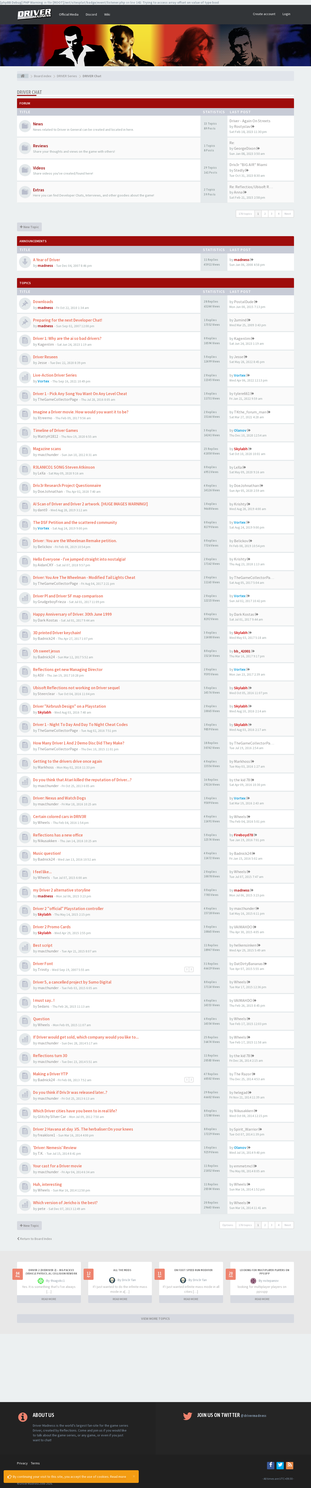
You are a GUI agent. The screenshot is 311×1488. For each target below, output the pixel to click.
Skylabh (241, 448)
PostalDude (243, 301)
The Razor (242, 1073)
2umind (240, 319)
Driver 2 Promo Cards (52, 927)
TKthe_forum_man (250, 411)
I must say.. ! (43, 1000)
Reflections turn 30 (50, 1055)
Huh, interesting (47, 1184)
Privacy (22, 1463)
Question (41, 1019)
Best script (42, 945)
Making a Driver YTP (50, 1074)
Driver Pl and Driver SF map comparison (68, 596)
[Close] (134, 1476)
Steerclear (46, 693)
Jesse (42, 362)
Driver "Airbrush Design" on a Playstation (69, 706)
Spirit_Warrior (246, 1129)
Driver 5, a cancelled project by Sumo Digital (72, 982)
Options (227, 1225)
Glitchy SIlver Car (52, 1116)
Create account (264, 14)
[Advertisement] (155, 1368)
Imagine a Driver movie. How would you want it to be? (81, 412)
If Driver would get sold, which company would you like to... (86, 1037)
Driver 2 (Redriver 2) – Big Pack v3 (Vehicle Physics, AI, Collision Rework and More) (51, 1273)
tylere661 (242, 393)
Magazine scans (47, 448)
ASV (41, 675)
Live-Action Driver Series (55, 375)
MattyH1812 (48, 436)
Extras (38, 190)
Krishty (240, 504)
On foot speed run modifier (193, 1270)
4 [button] (278, 213)
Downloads (43, 301)
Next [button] (288, 213)
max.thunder (48, 454)
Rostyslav (242, 126)
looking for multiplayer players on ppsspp (264, 1271)
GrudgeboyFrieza (52, 601)
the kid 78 (242, 779)
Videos (39, 168)
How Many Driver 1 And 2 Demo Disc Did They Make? (78, 743)
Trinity (43, 969)
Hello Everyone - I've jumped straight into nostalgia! (79, 559)
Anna (238, 192)
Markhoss (46, 767)
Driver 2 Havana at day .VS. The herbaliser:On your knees (83, 1129)
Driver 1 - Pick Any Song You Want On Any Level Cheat (80, 393)
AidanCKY (45, 564)
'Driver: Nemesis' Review (55, 1147)
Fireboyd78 (243, 834)
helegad (240, 1092)
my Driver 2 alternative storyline (61, 890)
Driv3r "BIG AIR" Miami (248, 164)
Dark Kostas (48, 620)
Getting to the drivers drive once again (67, 761)
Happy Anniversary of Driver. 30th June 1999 (72, 614)
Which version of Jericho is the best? (65, 1202)
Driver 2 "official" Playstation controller (68, 908)
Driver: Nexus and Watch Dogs (59, 798)
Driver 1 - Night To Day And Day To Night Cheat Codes (80, 724)
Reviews (40, 146)
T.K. (40, 1153)
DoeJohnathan (50, 491)
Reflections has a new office (58, 835)
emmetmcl (243, 1165)
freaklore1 (46, 1135)
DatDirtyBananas (248, 963)
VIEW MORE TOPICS (155, 1318)
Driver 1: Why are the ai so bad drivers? (67, 338)
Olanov (240, 430)
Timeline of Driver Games (55, 430)
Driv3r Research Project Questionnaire (67, 485)
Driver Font (43, 963)
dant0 (42, 509)
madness (45, 265)
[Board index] (22, 76)
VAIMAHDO (243, 926)
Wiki (107, 14)
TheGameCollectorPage (58, 399)
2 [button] (265, 213)
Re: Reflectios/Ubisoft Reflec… (255, 186)
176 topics (245, 213)
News (38, 124)
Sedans (43, 1006)
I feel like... (42, 871)
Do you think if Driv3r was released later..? (70, 1092)
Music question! (47, 853)
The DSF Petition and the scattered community (75, 522)
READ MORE (49, 1299)
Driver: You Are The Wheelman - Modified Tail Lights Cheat (84, 577)
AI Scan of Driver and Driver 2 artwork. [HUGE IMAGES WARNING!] (90, 504)
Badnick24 (46, 638)
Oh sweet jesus (46, 651)
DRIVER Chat (29, 92)
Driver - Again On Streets (249, 120)
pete (41, 1208)
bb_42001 (242, 651)
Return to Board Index (34, 1239)
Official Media (68, 14)
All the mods (122, 1270)
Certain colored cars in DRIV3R (59, 816)
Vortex (43, 381)
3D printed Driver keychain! (57, 632)
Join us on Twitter (232, 1415)
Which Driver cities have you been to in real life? (75, 1111)
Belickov (45, 546)
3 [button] (271, 213)
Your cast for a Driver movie (57, 1166)
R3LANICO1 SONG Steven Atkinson (64, 467)
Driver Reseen (45, 357)
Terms (35, 1463)
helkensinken (245, 945)
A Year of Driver (46, 259)
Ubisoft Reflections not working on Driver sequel (76, 687)
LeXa (41, 473)
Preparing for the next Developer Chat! (67, 320)
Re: (231, 142)
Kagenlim (46, 344)
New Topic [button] (29, 227)
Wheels (44, 822)
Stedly (239, 170)
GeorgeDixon (245, 148)
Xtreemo (45, 417)
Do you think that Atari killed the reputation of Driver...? (82, 779)
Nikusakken (47, 840)
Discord (91, 14)
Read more (118, 1476)
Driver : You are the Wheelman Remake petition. (75, 540)
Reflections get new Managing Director (68, 669)
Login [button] (286, 14)
